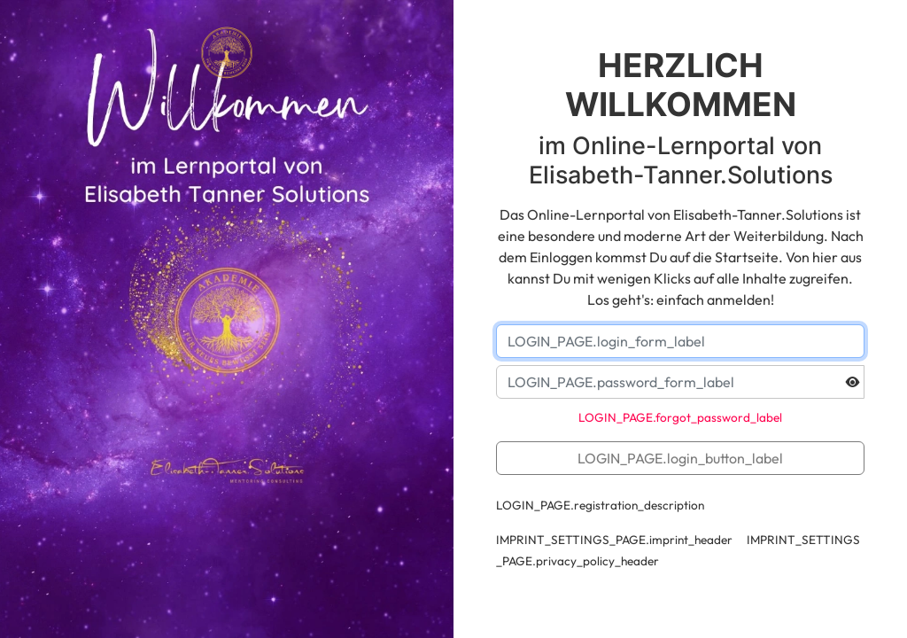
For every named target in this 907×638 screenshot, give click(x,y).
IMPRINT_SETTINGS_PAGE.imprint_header (614, 540)
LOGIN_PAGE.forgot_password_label (680, 417)
